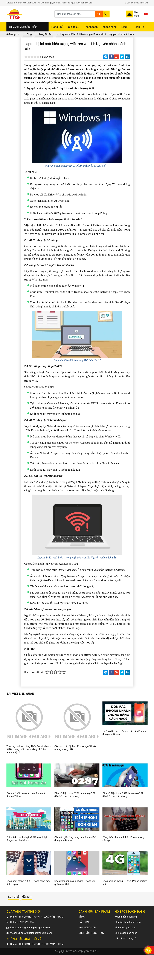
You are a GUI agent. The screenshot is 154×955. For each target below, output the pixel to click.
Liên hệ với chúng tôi (126, 938)
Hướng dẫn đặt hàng (126, 916)
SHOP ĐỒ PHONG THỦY (91, 933)
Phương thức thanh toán (128, 922)
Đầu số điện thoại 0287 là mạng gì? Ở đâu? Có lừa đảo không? (74, 795)
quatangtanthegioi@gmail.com (33, 927)
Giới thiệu (73, 26)
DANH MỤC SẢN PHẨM (23, 26)
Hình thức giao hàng (125, 927)
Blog (125, 28)
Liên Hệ (139, 26)
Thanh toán (91, 26)
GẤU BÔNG (84, 922)
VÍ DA (81, 916)
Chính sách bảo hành (126, 933)
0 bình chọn (47, 57)
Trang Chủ (57, 26)
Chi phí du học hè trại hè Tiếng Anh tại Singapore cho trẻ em (26, 839)
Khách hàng (109, 26)
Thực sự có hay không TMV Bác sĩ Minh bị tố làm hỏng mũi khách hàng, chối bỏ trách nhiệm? (29, 749)
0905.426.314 (26, 922)
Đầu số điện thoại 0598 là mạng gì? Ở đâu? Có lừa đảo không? (122, 795)
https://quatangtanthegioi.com (35, 933)
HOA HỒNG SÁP (87, 927)
